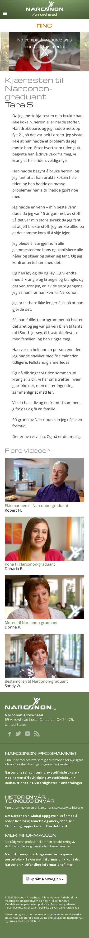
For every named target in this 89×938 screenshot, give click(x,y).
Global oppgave (43, 816)
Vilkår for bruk (60, 900)
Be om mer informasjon (44, 859)
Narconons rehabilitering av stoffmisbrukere (41, 772)
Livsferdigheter (44, 783)
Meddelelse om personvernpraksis (26, 904)
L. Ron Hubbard (54, 826)
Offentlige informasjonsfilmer (48, 864)
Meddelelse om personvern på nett (26, 900)
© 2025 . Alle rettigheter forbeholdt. (40, 897)
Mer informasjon (18, 854)
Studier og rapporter (22, 826)
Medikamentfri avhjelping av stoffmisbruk (38, 777)
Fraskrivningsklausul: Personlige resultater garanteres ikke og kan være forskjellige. (42, 905)
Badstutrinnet (16, 783)
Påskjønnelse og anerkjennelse (47, 821)
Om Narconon (16, 816)
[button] (44, 881)
